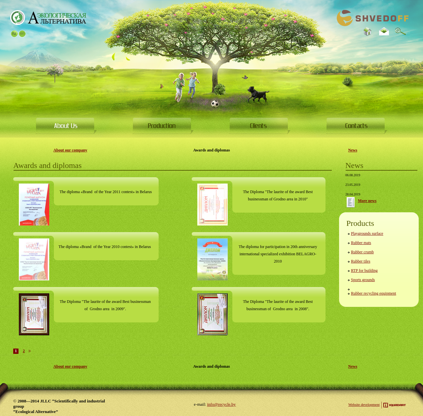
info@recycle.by (221, 404)
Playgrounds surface (367, 233)
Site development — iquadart (394, 405)
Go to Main (48, 17)
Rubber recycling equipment (373, 293)
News (352, 150)
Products (163, 125)
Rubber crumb (362, 252)
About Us (66, 125)
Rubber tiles (360, 261)
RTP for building (364, 270)
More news (350, 202)
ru (14, 33)
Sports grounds (363, 279)
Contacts (356, 125)
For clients (259, 125)
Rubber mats (361, 242)
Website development (364, 404)
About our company (70, 150)
